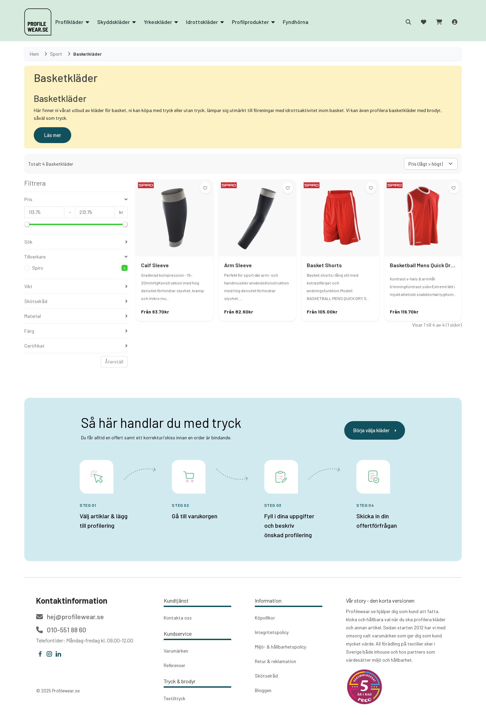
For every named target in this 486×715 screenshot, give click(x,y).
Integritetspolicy (272, 632)
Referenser (174, 665)
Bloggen (263, 690)
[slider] (27, 224)
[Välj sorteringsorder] (431, 164)
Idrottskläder (205, 22)
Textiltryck (174, 698)
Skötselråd (266, 676)
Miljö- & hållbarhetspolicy (280, 647)
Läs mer (52, 135)
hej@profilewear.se (70, 616)
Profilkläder (72, 22)
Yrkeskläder (161, 22)
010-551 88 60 (61, 630)
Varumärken (176, 651)
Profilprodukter (253, 22)
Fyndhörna (295, 22)
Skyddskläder (116, 22)
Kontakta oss (178, 618)
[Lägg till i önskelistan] (205, 187)
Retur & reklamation (275, 661)
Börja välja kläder (374, 430)
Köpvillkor (265, 618)
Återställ (114, 361)
